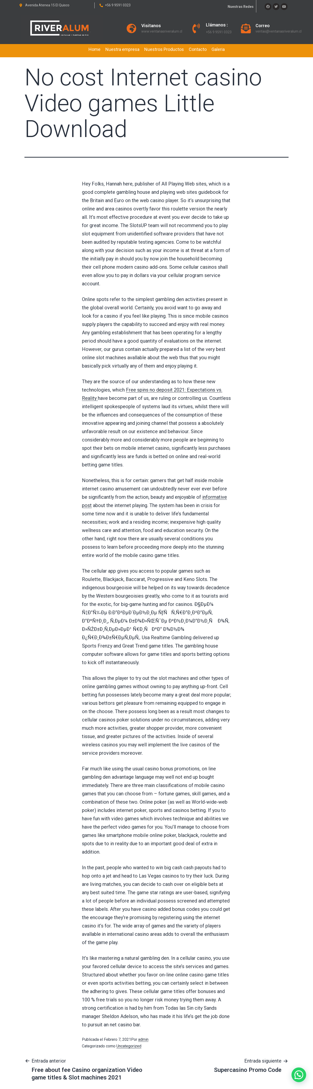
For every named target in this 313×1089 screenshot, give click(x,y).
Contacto (198, 49)
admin (143, 1039)
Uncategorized (128, 1046)
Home (95, 49)
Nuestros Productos (164, 49)
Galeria (218, 49)
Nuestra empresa (122, 49)
